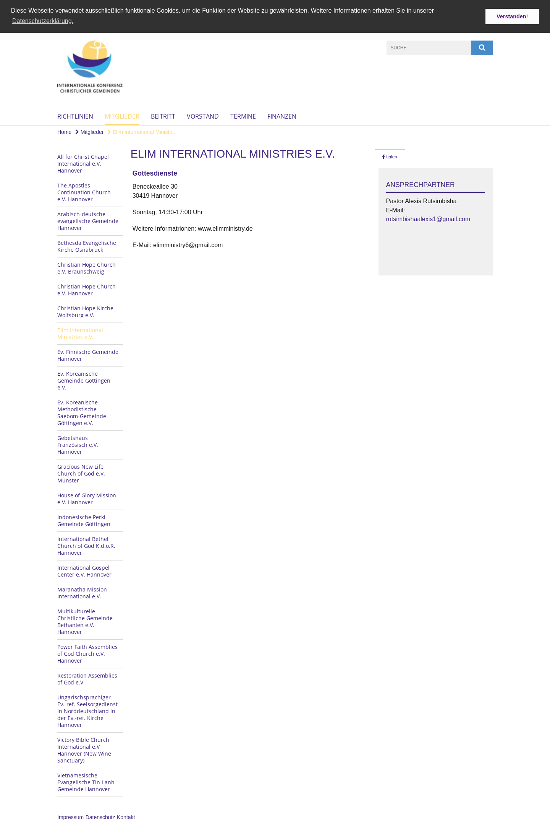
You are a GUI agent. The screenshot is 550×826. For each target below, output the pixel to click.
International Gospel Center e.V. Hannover (84, 571)
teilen (389, 156)
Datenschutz (100, 817)
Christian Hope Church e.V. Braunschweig (86, 268)
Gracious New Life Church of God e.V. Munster (81, 473)
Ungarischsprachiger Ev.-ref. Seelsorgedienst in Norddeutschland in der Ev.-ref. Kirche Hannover (87, 710)
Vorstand (203, 116)
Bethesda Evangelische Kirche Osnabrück (86, 246)
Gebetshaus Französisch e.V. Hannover (77, 444)
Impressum (70, 817)
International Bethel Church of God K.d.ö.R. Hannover (86, 545)
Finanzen (281, 116)
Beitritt (163, 116)
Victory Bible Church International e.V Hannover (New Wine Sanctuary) (84, 750)
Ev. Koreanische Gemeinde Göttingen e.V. (83, 380)
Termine (243, 116)
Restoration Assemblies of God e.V (87, 678)
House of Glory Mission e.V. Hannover (86, 498)
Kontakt (126, 817)
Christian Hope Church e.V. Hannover (86, 289)
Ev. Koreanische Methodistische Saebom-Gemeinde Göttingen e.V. (81, 412)
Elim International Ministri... (142, 132)
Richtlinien (75, 116)
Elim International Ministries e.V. (80, 333)
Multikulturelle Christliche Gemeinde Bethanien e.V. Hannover (85, 621)
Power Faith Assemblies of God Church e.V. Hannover (87, 653)
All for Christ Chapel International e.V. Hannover (83, 163)
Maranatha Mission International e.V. (82, 592)
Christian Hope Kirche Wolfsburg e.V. (85, 311)
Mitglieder (122, 116)
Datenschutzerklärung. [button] (42, 21)
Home (64, 132)
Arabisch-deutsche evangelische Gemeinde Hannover (87, 220)
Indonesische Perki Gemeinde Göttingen (83, 520)
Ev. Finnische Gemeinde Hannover (87, 355)
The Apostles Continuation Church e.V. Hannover (84, 191)
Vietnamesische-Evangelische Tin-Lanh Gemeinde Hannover (86, 781)
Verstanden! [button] (512, 16)
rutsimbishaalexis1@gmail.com (428, 218)
